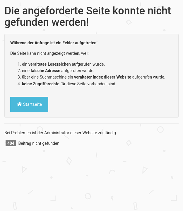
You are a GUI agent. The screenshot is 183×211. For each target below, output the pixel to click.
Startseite (29, 104)
